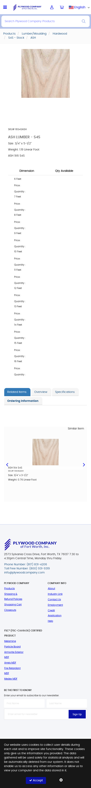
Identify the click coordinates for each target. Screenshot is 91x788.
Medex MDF (10, 679)
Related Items (16, 392)
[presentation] (45, 729)
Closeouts (10, 610)
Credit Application (55, 613)
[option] (45, 463)
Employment (55, 605)
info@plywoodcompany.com (24, 572)
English (79, 7)
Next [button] (84, 464)
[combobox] (80, 7)
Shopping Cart (13, 604)
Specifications (65, 392)
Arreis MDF (10, 663)
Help (50, 621)
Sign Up (77, 714)
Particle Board (12, 646)
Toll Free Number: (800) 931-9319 (27, 568)
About (51, 588)
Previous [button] (7, 464)
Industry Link (55, 594)
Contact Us (54, 599)
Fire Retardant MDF (12, 671)
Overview (40, 392)
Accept (36, 780)
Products (9, 588)
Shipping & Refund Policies (13, 596)
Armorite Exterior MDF (13, 654)
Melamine (10, 641)
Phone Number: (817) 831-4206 (25, 564)
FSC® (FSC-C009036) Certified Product (23, 633)
